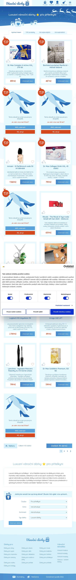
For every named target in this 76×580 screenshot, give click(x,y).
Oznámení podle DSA (55, 577)
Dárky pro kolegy (9, 566)
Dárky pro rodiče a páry (28, 558)
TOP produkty (30, 32)
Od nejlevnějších (44, 32)
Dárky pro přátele (45, 563)
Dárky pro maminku (10, 554)
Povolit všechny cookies (62, 312)
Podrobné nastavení (63, 305)
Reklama (35, 577)
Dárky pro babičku (45, 551)
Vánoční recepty (62, 557)
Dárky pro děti (26, 551)
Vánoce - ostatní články (62, 561)
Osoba (23, 501)
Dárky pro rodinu (9, 563)
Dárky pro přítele (27, 563)
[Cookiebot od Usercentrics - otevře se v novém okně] (65, 266)
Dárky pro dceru (27, 548)
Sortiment (22, 512)
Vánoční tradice (62, 550)
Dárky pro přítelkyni (46, 557)
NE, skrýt (20, 132)
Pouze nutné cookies (14, 312)
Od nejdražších (60, 32)
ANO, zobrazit (20, 127)
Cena (24, 507)
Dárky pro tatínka (45, 554)
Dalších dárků (59, 445)
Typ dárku (22, 518)
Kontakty (20, 577)
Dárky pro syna (9, 551)
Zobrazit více (27, 81)
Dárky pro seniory (10, 557)
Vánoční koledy (62, 553)
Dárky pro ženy (9, 548)
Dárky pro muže (44, 548)
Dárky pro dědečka (28, 554)
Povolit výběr (38, 312)
